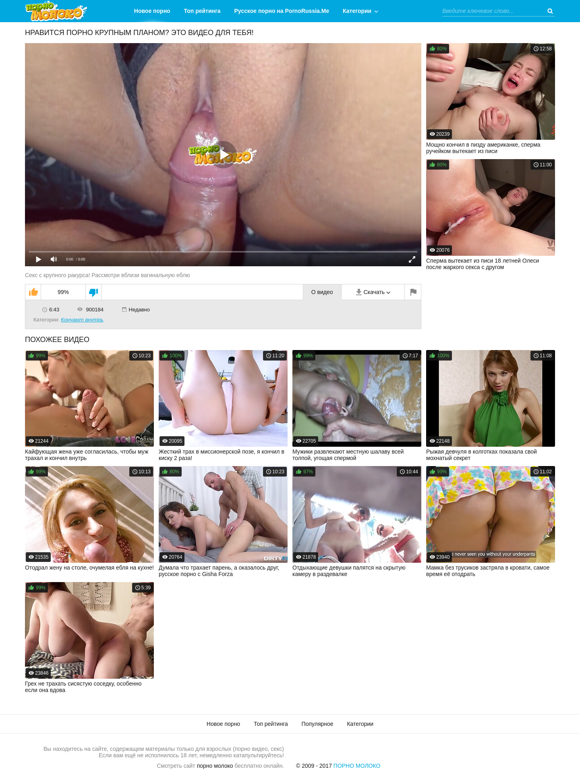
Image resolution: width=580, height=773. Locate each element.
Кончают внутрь (82, 320)
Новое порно (152, 11)
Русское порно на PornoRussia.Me (281, 11)
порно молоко (215, 766)
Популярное (318, 724)
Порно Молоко (357, 766)
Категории (357, 11)
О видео (322, 292)
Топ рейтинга (202, 11)
